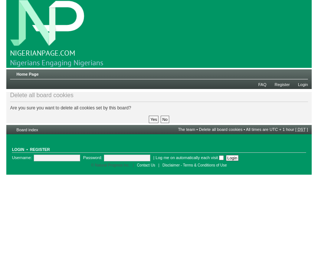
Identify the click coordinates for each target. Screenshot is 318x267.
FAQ (262, 84)
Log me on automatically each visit (189, 157)
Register (282, 84)
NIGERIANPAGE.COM (47, 29)
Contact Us (146, 165)
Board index (27, 130)
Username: (22, 157)
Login (303, 84)
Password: (92, 157)
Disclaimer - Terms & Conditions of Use (195, 165)
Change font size (302, 72)
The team (186, 129)
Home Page (27, 74)
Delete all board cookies (220, 129)
